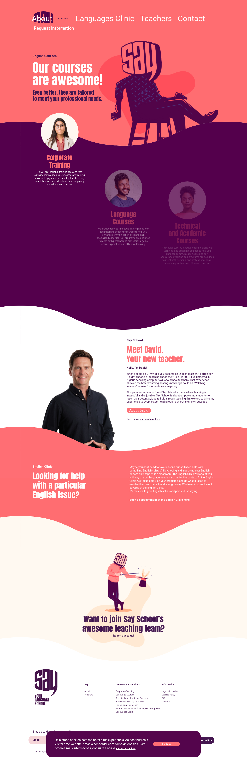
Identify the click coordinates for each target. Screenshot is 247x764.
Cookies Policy (168, 694)
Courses (119, 16)
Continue (179, 744)
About (105, 16)
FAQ (164, 698)
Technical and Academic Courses (132, 698)
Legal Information (170, 691)
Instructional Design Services (130, 701)
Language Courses (125, 694)
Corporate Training (60, 178)
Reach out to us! (123, 614)
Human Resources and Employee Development (138, 708)
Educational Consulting (127, 705)
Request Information (202, 16)
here (187, 532)
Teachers (162, 16)
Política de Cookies (130, 748)
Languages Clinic (141, 16)
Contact (177, 16)
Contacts (166, 701)
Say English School (44, 23)
